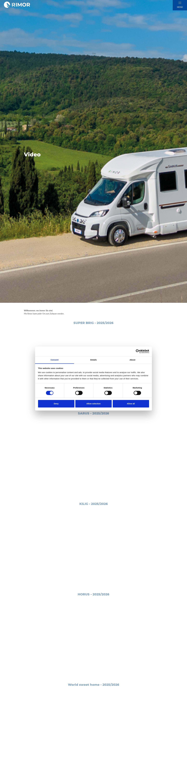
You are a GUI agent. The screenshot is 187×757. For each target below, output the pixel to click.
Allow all (131, 404)
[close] (179, 3)
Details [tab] (93, 360)
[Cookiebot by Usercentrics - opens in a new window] (137, 351)
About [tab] (132, 360)
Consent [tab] (55, 360)
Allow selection (93, 404)
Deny (56, 404)
